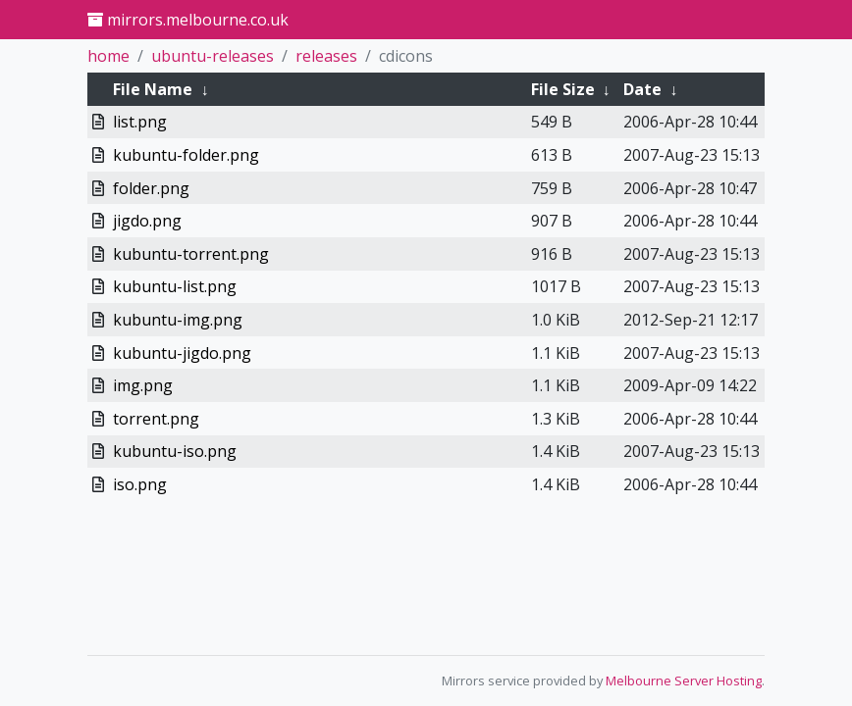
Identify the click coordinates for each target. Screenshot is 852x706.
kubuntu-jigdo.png (182, 353)
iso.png (140, 484)
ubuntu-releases (212, 56)
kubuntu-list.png (175, 286)
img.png (143, 385)
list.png (140, 121)
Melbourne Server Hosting (684, 680)
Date (642, 89)
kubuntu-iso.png (175, 451)
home (108, 56)
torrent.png (156, 418)
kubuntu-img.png (177, 319)
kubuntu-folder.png (186, 155)
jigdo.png (147, 220)
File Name (152, 89)
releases (326, 56)
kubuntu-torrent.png (191, 254)
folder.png (151, 188)
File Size (563, 89)
